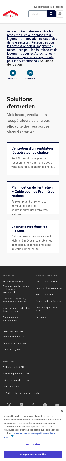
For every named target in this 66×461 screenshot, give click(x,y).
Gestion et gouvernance (49, 288)
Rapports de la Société (48, 301)
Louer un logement (13, 349)
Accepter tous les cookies (33, 454)
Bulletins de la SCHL (14, 367)
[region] (33, 433)
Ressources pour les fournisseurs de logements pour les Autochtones (32, 51)
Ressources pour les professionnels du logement (31, 44)
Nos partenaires (45, 294)
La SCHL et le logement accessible (22, 393)
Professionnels (13, 281)
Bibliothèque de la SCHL (16, 374)
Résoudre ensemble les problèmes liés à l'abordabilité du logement (30, 35)
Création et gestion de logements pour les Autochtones (30, 59)
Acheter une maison (14, 336)
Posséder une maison (15, 343)
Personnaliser (33, 444)
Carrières (41, 317)
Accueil (12, 31)
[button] (51, 13)
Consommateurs (13, 332)
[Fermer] (62, 411)
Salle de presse (11, 387)
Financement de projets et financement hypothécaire (16, 289)
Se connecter (42, 6)
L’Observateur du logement (17, 380)
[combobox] (38, 14)
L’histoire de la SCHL (47, 281)
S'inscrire (58, 6)
